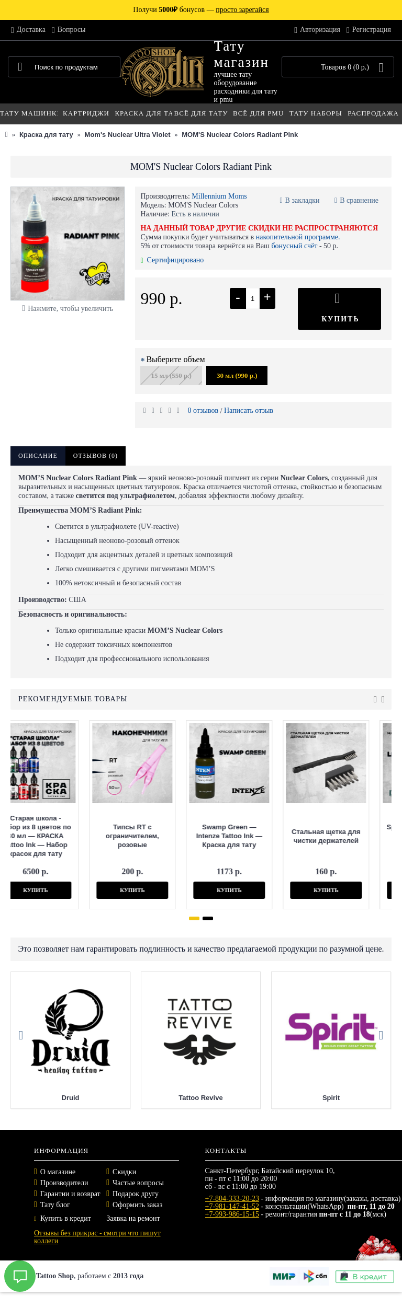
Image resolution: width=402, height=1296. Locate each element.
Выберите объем (175, 359)
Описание (38, 455)
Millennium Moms (219, 196)
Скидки (124, 1172)
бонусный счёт (294, 246)
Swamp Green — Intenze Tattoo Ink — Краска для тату (140, 836)
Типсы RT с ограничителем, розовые (43, 836)
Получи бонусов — (201, 10)
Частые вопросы (138, 1183)
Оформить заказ (137, 1205)
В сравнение (359, 200)
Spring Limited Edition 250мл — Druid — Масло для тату (333, 836)
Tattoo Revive (295, 1098)
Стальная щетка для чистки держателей (236, 836)
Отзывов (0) (95, 455)
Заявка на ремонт (133, 1218)
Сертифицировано (172, 260)
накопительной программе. (298, 237)
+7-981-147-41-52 (232, 1206)
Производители (64, 1183)
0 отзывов (202, 410)
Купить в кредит (62, 1218)
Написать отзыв (248, 410)
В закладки (302, 200)
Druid (165, 1098)
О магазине (57, 1172)
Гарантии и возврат (70, 1194)
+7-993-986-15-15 (232, 1214)
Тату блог (55, 1205)
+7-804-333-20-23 (232, 1198)
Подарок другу (136, 1194)
